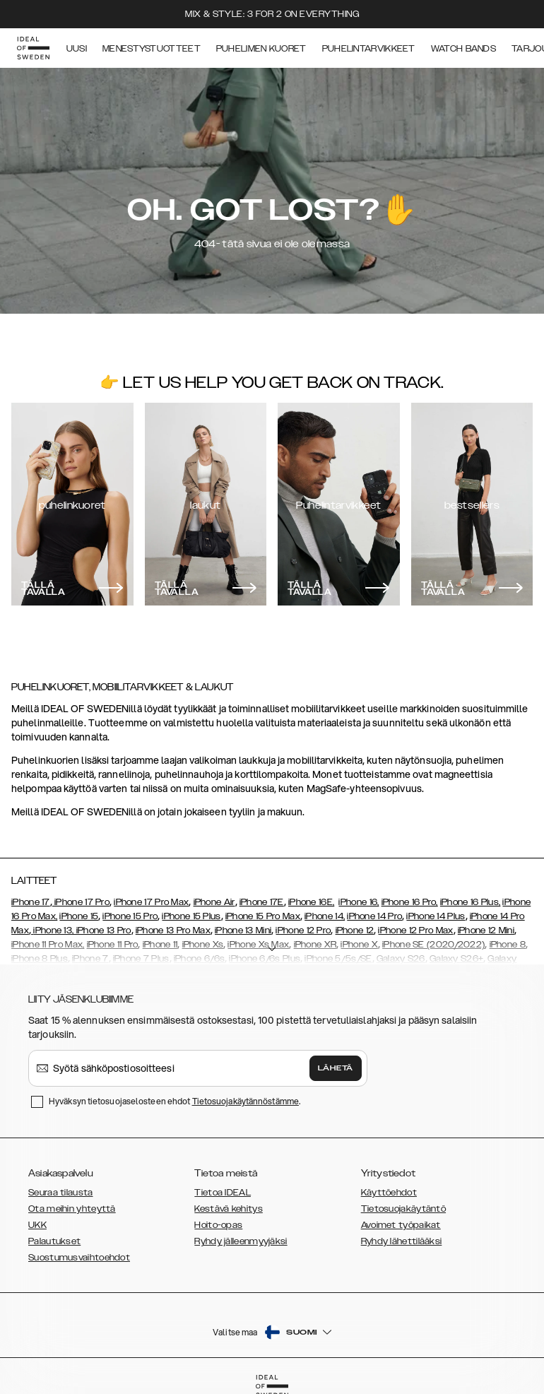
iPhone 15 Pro (130, 916)
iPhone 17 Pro (81, 902)
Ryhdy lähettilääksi (401, 1241)
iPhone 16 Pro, (410, 902)
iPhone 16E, (311, 902)
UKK (37, 1225)
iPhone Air (214, 902)
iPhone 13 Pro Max (173, 930)
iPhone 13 (52, 930)
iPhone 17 (30, 902)
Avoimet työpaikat (401, 1225)
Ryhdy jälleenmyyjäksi (240, 1241)
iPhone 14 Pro (374, 916)
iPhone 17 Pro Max (151, 902)
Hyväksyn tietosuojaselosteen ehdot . (174, 1101)
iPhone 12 (355, 930)
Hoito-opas (218, 1225)
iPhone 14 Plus (435, 916)
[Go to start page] (33, 48)
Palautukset (54, 1241)
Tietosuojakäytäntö (403, 1209)
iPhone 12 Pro (303, 930)
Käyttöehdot (389, 1193)
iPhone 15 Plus (191, 916)
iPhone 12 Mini (486, 930)
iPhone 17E (262, 902)
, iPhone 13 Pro (101, 930)
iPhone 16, (358, 902)
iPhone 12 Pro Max (415, 930)
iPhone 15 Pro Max (262, 916)
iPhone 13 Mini (243, 930)
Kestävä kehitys (228, 1209)
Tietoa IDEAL (222, 1193)
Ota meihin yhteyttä (72, 1209)
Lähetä (335, 1068)
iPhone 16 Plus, (470, 902)
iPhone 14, (324, 916)
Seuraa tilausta (60, 1193)
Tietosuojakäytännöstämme (245, 1101)
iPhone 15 (78, 916)
